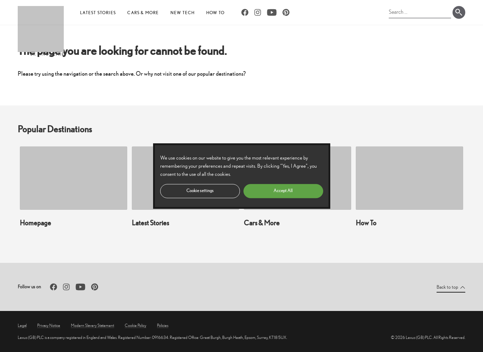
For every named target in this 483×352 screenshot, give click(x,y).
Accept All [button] (283, 190)
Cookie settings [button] (200, 190)
